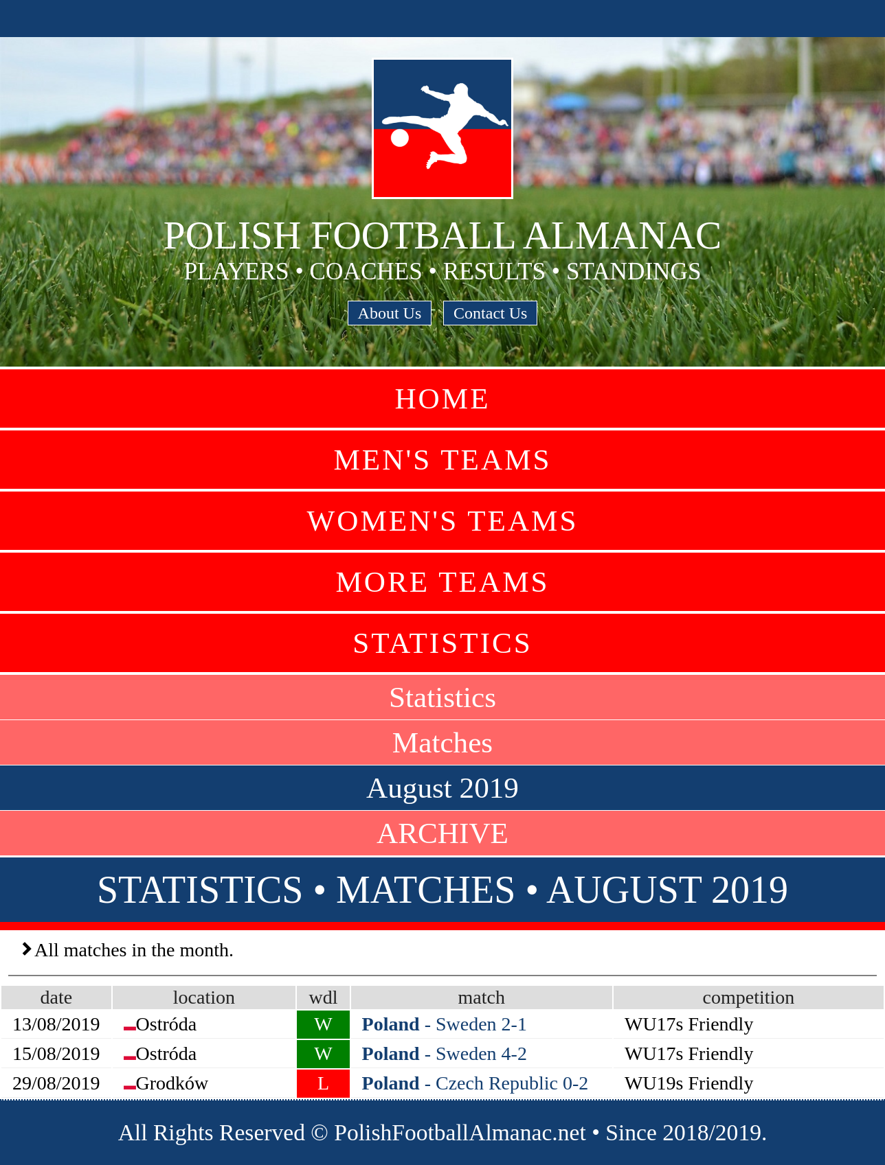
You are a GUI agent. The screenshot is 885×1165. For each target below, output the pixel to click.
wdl (323, 997)
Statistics (442, 643)
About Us (390, 313)
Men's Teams (442, 459)
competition (749, 997)
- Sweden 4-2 (444, 1053)
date (56, 997)
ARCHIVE (442, 833)
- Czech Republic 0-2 (475, 1083)
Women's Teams (442, 521)
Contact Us (490, 313)
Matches (442, 742)
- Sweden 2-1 (444, 1024)
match (481, 997)
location (204, 997)
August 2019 (442, 788)
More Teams (442, 582)
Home (442, 398)
